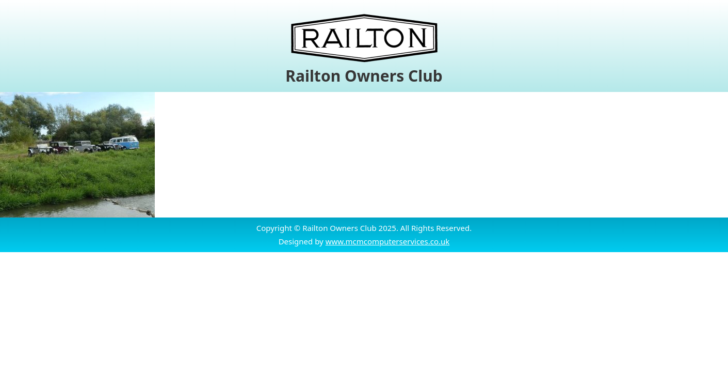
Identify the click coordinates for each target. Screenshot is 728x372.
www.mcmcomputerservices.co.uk (388, 241)
